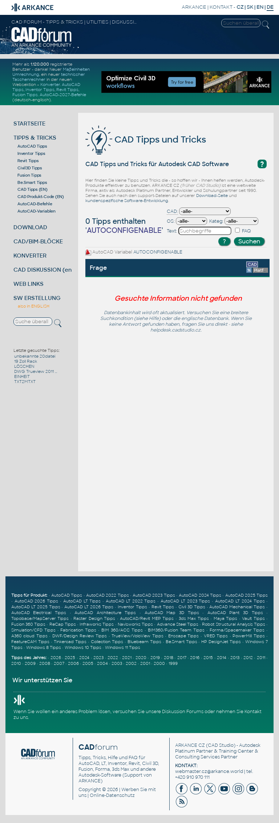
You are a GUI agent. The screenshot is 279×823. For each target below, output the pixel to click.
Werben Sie (134, 790)
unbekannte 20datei (34, 356)
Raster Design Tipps (94, 618)
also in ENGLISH (33, 306)
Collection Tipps (107, 641)
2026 (55, 657)
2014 (221, 657)
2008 (44, 663)
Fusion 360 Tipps (28, 624)
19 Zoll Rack (25, 361)
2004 (102, 663)
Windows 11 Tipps (122, 647)
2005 (87, 663)
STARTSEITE (29, 123)
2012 (248, 657)
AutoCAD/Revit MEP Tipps (147, 618)
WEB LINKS (28, 283)
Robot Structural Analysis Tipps (233, 624)
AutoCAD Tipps (32, 146)
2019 (155, 657)
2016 (194, 657)
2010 (16, 663)
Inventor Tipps (39, 89)
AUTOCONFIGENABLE (157, 252)
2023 (98, 657)
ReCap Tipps (62, 624)
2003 (117, 663)
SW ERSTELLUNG (37, 298)
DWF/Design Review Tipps (79, 635)
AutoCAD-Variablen (36, 211)
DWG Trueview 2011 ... (35, 371)
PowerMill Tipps (248, 635)
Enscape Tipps (183, 635)
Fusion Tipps (25, 94)
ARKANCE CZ (190, 745)
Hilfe (154, 318)
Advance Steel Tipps (177, 624)
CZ (239, 7)
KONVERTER (29, 255)
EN (259, 7)
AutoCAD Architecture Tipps (105, 612)
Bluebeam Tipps (144, 641)
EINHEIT (22, 376)
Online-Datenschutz (112, 795)
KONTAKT (221, 7)
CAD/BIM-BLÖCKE (38, 241)
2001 (145, 663)
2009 (30, 663)
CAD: (172, 211)
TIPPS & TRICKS (34, 137)
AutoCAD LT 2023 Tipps (185, 601)
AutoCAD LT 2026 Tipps (88, 606)
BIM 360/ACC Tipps (122, 630)
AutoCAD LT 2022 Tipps (130, 601)
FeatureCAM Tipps (30, 641)
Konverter (50, 84)
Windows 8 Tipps (43, 647)
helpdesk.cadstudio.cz (175, 330)
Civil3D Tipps (29, 167)
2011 (261, 657)
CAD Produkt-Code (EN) (40, 196)
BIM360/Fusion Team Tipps (176, 630)
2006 (73, 663)
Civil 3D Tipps (191, 606)
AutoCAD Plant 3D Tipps (235, 612)
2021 (127, 657)
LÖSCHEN (24, 366)
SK (250, 7)
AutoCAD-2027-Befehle (63, 94)
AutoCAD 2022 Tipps (107, 595)
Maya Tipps (226, 618)
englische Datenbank (205, 318)
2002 (131, 663)
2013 (234, 657)
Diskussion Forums (182, 712)
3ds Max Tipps (194, 618)
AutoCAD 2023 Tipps (154, 595)
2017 (181, 657)
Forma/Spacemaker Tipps (237, 630)
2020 (141, 657)
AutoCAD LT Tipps (82, 601)
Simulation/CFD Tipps (33, 630)
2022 (113, 657)
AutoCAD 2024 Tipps (200, 595)
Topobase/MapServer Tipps (40, 618)
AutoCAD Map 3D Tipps (172, 612)
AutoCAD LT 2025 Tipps (35, 606)
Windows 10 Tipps (83, 647)
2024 (84, 657)
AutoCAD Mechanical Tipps (237, 606)
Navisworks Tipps (135, 624)
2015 (208, 657)
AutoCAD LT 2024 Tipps (239, 601)
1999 (173, 663)
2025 (70, 657)
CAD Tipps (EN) (32, 189)
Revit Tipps (67, 89)
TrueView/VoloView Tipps (137, 635)
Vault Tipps (253, 618)
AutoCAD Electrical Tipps (38, 612)
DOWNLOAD (30, 227)
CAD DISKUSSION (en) (43, 269)
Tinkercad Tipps (70, 641)
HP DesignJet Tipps (221, 641)
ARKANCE (194, 7)
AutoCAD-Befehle (34, 203)
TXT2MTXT (25, 381)
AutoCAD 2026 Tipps (36, 601)
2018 (168, 657)
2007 (59, 663)
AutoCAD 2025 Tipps (246, 595)
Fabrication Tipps (78, 630)
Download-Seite (212, 195)
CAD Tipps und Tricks (145, 139)
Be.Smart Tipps (32, 182)
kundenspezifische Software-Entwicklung (126, 200)
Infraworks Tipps (97, 624)
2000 (159, 663)
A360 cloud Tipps (29, 635)
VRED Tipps (216, 635)
